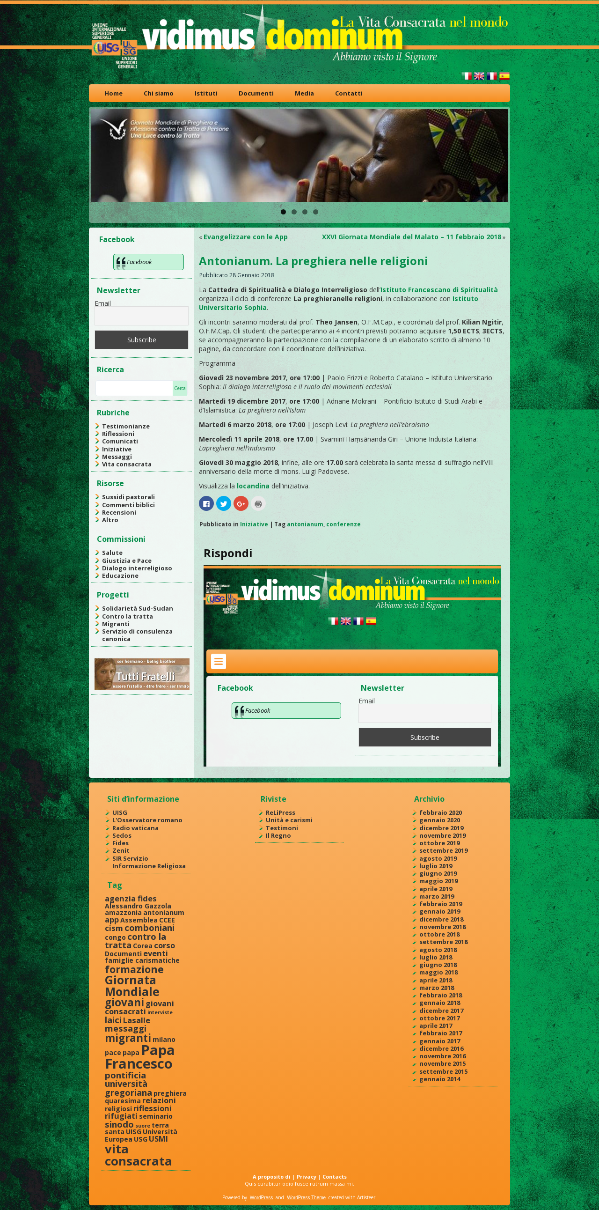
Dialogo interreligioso (137, 568)
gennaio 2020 (439, 820)
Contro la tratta (127, 616)
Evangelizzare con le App (246, 236)
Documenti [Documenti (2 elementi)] (123, 953)
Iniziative (116, 449)
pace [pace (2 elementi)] (113, 1052)
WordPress (261, 1197)
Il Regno (278, 835)
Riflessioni (118, 433)
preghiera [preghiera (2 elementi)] (170, 1093)
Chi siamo (159, 93)
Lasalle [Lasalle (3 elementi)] (136, 1020)
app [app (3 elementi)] (112, 919)
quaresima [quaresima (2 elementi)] (123, 1100)
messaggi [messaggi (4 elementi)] (125, 1028)
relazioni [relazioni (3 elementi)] (159, 1100)
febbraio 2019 (440, 904)
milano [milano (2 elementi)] (164, 1039)
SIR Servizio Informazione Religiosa (149, 862)
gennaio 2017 (439, 1041)
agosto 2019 (438, 858)
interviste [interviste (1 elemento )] (160, 1012)
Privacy (306, 1176)
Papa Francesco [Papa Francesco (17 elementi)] (140, 1056)
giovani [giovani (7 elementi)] (124, 1002)
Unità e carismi (289, 820)
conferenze (343, 524)
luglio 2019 (435, 866)
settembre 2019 (443, 850)
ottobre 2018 (439, 934)
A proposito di (272, 1176)
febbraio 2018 (440, 995)
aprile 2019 (435, 889)
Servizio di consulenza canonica (137, 635)
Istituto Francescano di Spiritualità (439, 289)
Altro (110, 520)
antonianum (305, 524)
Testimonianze (126, 426)
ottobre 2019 (439, 843)
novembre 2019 (442, 835)
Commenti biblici (128, 505)
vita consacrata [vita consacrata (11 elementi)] (138, 1154)
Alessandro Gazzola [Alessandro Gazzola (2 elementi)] (138, 905)
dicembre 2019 (441, 828)
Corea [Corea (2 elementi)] (143, 945)
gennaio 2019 (439, 911)
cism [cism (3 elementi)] (114, 927)
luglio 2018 (435, 957)
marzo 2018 (436, 987)
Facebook (117, 239)
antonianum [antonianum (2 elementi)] (163, 912)
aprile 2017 (435, 1025)
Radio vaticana (135, 828)
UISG (119, 812)
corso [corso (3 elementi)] (164, 945)
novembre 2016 (442, 1056)
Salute (112, 552)
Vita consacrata (127, 464)
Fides (120, 843)
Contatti (349, 93)
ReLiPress (280, 812)
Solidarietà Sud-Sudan (137, 608)
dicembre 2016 (441, 1048)
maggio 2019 (438, 881)
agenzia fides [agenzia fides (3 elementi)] (131, 898)
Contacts (334, 1176)
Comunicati (120, 441)
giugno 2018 (438, 964)
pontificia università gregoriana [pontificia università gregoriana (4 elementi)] (128, 1083)
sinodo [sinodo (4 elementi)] (119, 1124)
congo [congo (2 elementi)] (115, 937)
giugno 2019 (438, 873)
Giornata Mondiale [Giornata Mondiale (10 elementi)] (132, 985)
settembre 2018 (443, 941)
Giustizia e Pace (127, 560)
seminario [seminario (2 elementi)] (156, 1116)
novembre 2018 (442, 926)
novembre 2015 (442, 1063)
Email (103, 303)
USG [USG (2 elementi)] (140, 1139)
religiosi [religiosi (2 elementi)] (118, 1108)
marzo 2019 (436, 896)
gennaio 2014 (439, 1079)
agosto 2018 (438, 949)
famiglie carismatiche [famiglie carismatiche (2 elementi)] (142, 960)
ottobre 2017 (439, 1018)
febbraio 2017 (440, 1033)
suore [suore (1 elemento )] (142, 1125)
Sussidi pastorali (128, 497)
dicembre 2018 (441, 919)
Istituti (206, 93)
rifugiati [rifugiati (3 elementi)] (121, 1115)
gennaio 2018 (439, 1002)
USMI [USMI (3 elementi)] (158, 1138)
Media (304, 93)
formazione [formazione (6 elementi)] (134, 969)
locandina (253, 485)
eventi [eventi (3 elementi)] (155, 953)
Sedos (121, 835)
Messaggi (117, 456)
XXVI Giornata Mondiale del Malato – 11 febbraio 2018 (411, 236)
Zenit (121, 850)
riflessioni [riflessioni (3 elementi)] (152, 1108)
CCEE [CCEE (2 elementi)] (167, 919)
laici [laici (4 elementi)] (113, 1020)
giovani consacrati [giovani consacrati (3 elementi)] (139, 1007)
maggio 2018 (438, 972)
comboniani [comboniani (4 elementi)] (149, 927)
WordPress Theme (306, 1197)
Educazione (120, 575)
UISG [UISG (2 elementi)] (133, 1131)
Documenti (256, 93)
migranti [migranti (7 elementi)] (128, 1038)
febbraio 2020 (440, 812)
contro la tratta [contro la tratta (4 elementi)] (135, 940)
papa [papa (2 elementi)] (131, 1052)
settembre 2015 (443, 1071)
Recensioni (119, 512)
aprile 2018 (435, 980)
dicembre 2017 (441, 1010)
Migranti (116, 624)
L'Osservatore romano (147, 820)
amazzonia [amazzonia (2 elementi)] (123, 912)
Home (113, 93)
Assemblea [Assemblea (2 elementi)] (139, 919)
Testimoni (282, 828)
